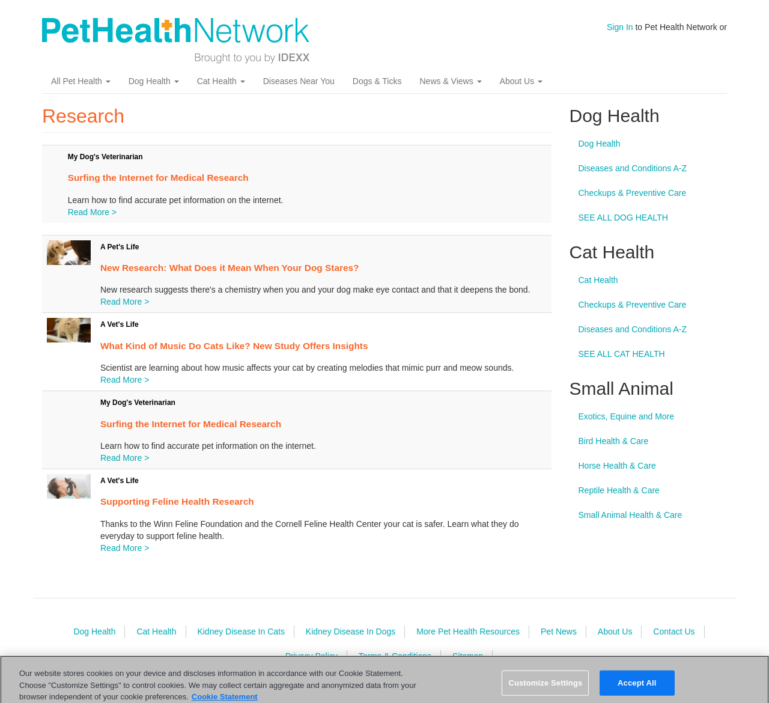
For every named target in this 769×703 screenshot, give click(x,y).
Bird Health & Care (614, 441)
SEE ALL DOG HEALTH (623, 217)
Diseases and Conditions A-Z (633, 168)
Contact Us (674, 631)
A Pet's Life (119, 247)
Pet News (559, 631)
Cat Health (221, 81)
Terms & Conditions (395, 656)
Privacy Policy (311, 656)
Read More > (92, 212)
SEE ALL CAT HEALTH (622, 354)
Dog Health (154, 81)
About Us (521, 81)
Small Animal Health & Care (630, 515)
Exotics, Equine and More (627, 416)
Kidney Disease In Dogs (350, 631)
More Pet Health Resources (468, 631)
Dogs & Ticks (377, 81)
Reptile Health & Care (619, 490)
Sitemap (467, 656)
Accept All (637, 688)
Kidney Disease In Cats (241, 631)
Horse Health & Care (617, 465)
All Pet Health (81, 81)
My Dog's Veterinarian (105, 157)
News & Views (450, 81)
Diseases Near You (299, 81)
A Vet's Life (119, 324)
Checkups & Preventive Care (633, 193)
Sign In (620, 27)
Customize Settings (545, 688)
